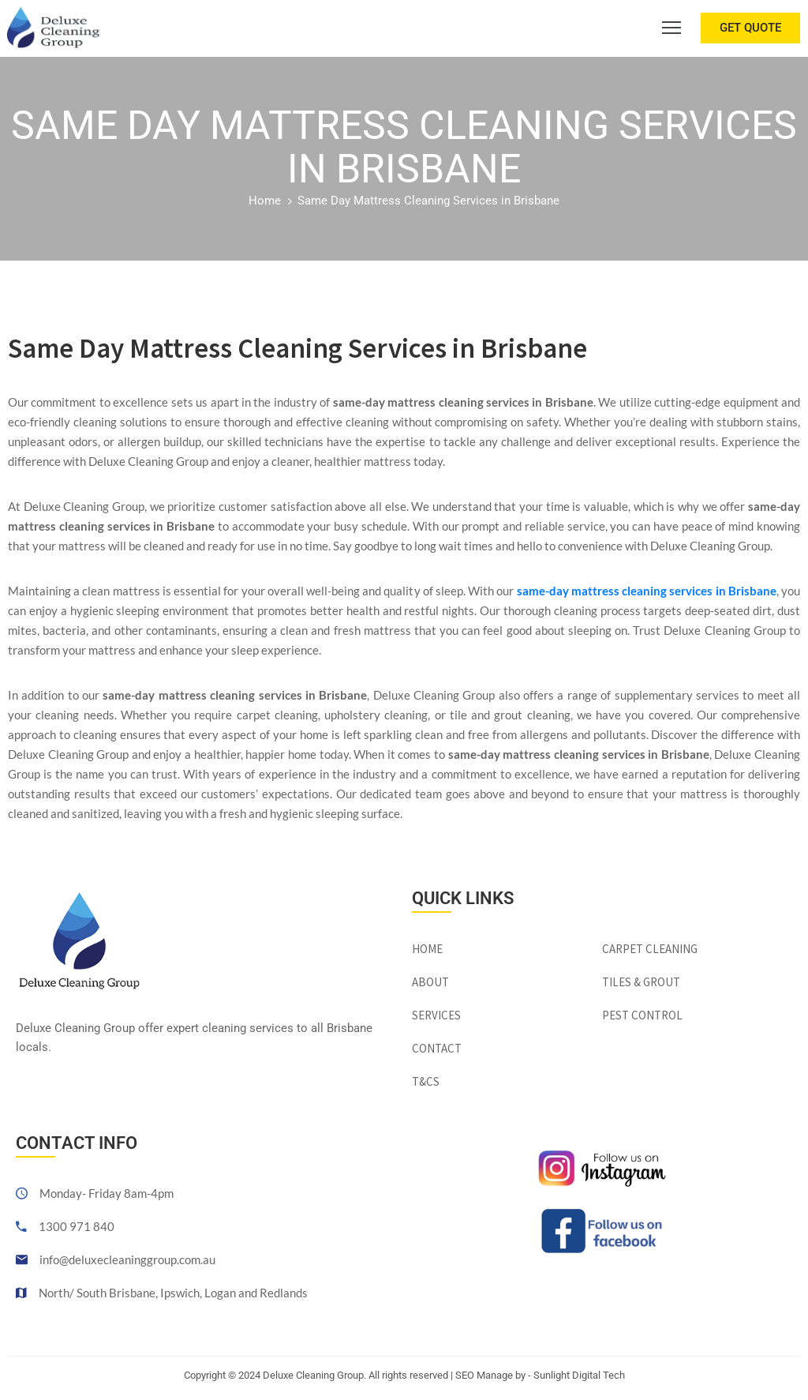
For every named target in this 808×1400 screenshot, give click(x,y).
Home (265, 200)
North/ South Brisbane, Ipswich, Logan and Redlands (173, 1293)
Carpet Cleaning (650, 948)
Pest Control (642, 1015)
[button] (750, 28)
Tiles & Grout (641, 981)
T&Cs (426, 1081)
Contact (437, 1048)
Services (436, 1015)
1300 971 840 (76, 1226)
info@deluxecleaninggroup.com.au (127, 1259)
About (430, 981)
